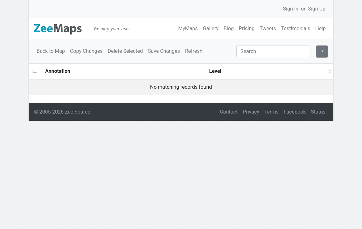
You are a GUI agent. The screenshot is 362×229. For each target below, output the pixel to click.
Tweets (268, 28)
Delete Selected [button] (125, 51)
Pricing (247, 28)
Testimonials (295, 28)
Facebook (295, 112)
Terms (271, 112)
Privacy (251, 112)
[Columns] (322, 51)
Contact (229, 112)
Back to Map (51, 51)
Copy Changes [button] (86, 51)
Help (320, 28)
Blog (229, 28)
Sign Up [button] (316, 9)
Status (318, 112)
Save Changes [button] (164, 51)
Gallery (211, 28)
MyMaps (188, 28)
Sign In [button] (290, 9)
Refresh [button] (194, 51)
